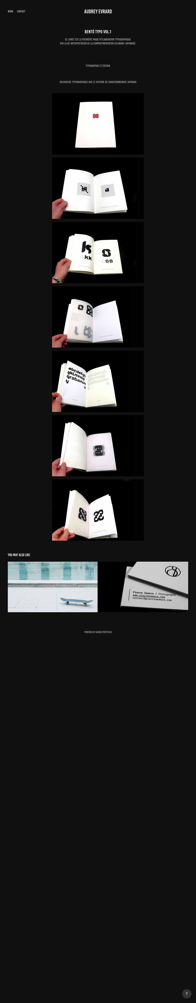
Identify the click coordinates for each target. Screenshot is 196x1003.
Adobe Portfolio (104, 632)
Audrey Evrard (98, 11)
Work (10, 11)
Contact (21, 11)
